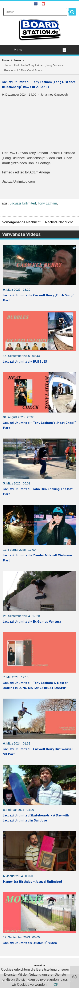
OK (56, 984)
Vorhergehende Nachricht (21, 222)
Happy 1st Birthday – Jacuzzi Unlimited (32, 881)
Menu (40, 49)
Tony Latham (47, 203)
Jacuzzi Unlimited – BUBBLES (25, 361)
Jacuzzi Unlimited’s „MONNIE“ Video (30, 943)
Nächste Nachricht (59, 222)
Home (5, 60)
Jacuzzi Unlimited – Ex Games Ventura (32, 621)
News (17, 60)
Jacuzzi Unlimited (23, 203)
